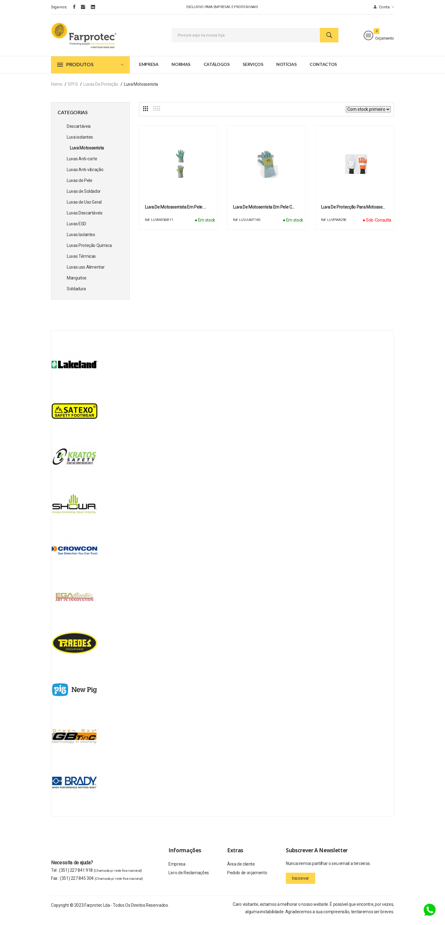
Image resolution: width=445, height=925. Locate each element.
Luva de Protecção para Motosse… (353, 212)
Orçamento (379, 38)
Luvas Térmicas (81, 261)
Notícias (286, 69)
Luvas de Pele (79, 185)
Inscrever (300, 883)
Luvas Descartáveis (85, 217)
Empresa (149, 69)
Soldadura (76, 293)
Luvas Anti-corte (82, 163)
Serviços (253, 69)
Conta (384, 7)
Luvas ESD (76, 228)
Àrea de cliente (241, 869)
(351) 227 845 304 (101, 883)
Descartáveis (79, 131)
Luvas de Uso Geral (84, 207)
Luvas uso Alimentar (85, 272)
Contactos (323, 69)
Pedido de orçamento (247, 878)
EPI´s (73, 89)
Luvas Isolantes (81, 239)
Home (56, 89)
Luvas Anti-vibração (85, 174)
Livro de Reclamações (188, 878)
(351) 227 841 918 (100, 875)
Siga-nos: (59, 7)
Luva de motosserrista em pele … (175, 212)
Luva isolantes (80, 142)
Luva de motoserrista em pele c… (264, 212)
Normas (181, 69)
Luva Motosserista (87, 152)
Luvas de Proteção (100, 89)
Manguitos (77, 282)
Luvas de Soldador (84, 196)
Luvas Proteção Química (89, 250)
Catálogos (217, 69)
